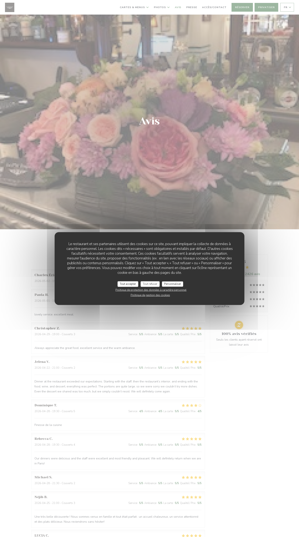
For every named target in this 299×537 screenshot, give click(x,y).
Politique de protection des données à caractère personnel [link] (150, 290)
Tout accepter (128, 284)
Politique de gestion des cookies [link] (150, 295)
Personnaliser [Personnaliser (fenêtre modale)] (172, 284)
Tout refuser (150, 284)
